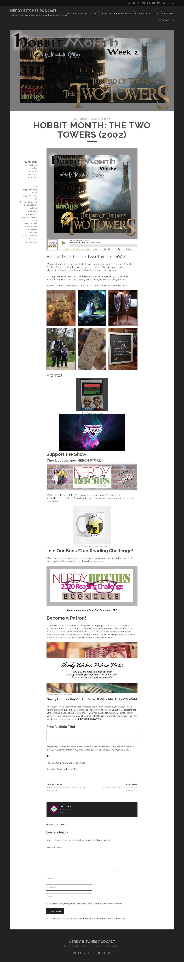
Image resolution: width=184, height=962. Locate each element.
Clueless (84, 265)
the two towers (30, 212)
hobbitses (33, 197)
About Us (153, 11)
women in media (30, 221)
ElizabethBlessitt (66, 799)
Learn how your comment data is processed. (104, 907)
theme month (31, 215)
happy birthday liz (29, 188)
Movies (34, 157)
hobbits (34, 194)
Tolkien (34, 218)
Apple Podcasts (64, 758)
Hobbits (105, 108)
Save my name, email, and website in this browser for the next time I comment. (86, 892)
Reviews (33, 160)
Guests (92, 11)
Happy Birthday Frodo (30, 182)
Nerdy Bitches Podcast (33, 11)
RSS (75, 758)
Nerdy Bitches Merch (134, 11)
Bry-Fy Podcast (118, 268)
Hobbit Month (31, 191)
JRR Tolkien (32, 200)
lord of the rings (30, 203)
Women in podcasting (32, 225)
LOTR (35, 206)
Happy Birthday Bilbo (28, 178)
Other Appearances (109, 11)
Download (80, 751)
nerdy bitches (31, 209)
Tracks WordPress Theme (81, 959)
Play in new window (64, 751)
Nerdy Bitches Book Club (72, 11)
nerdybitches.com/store (60, 487)
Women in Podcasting (32, 164)
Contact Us (167, 11)
